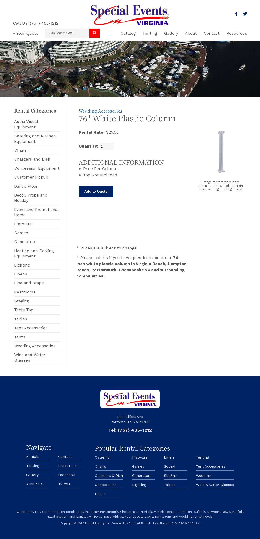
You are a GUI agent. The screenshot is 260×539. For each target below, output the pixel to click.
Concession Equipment (37, 168)
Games (21, 232)
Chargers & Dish (109, 475)
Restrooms (25, 292)
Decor (100, 494)
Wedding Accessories (34, 345)
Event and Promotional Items (36, 212)
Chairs (20, 150)
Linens (20, 274)
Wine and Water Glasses (29, 357)
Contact (212, 33)
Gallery (171, 33)
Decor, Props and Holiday (30, 198)
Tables (20, 318)
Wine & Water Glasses (215, 484)
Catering (102, 457)
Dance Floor (26, 186)
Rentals (32, 456)
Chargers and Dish (32, 159)
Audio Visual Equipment (26, 124)
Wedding (203, 475)
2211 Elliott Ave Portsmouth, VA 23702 (130, 419)
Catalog (128, 33)
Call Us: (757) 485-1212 (35, 23)
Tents (19, 336)
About (191, 33)
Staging (21, 300)
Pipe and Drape (29, 282)
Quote (25, 33)
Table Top (23, 309)
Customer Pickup (31, 177)
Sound (169, 466)
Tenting (150, 33)
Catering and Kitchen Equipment (35, 138)
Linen (169, 457)
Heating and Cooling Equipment (34, 253)
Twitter (64, 484)
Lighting (22, 265)
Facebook (66, 475)
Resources (236, 33)
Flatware (23, 223)
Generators (25, 241)
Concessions (106, 484)
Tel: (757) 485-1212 (130, 430)
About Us (34, 484)
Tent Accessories (31, 327)
